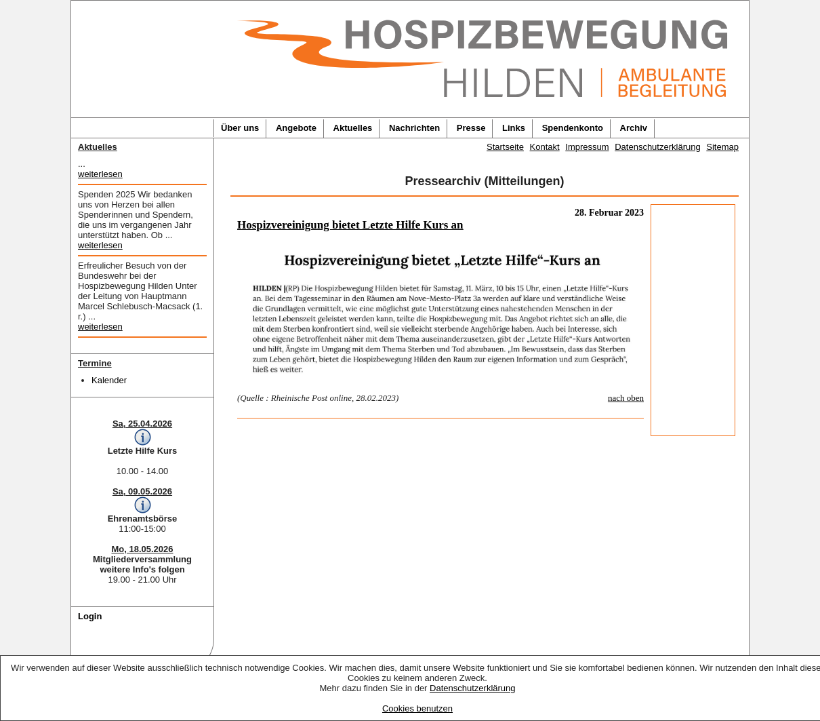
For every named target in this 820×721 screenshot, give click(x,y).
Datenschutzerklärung (472, 688)
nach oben (626, 398)
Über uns (240, 128)
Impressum (587, 147)
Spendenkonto (572, 128)
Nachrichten (414, 128)
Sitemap (722, 147)
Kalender (109, 380)
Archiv (633, 128)
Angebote (296, 128)
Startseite (505, 147)
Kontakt (545, 147)
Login (90, 616)
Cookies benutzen (417, 708)
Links (513, 128)
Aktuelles (353, 128)
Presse (471, 128)
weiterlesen (100, 174)
